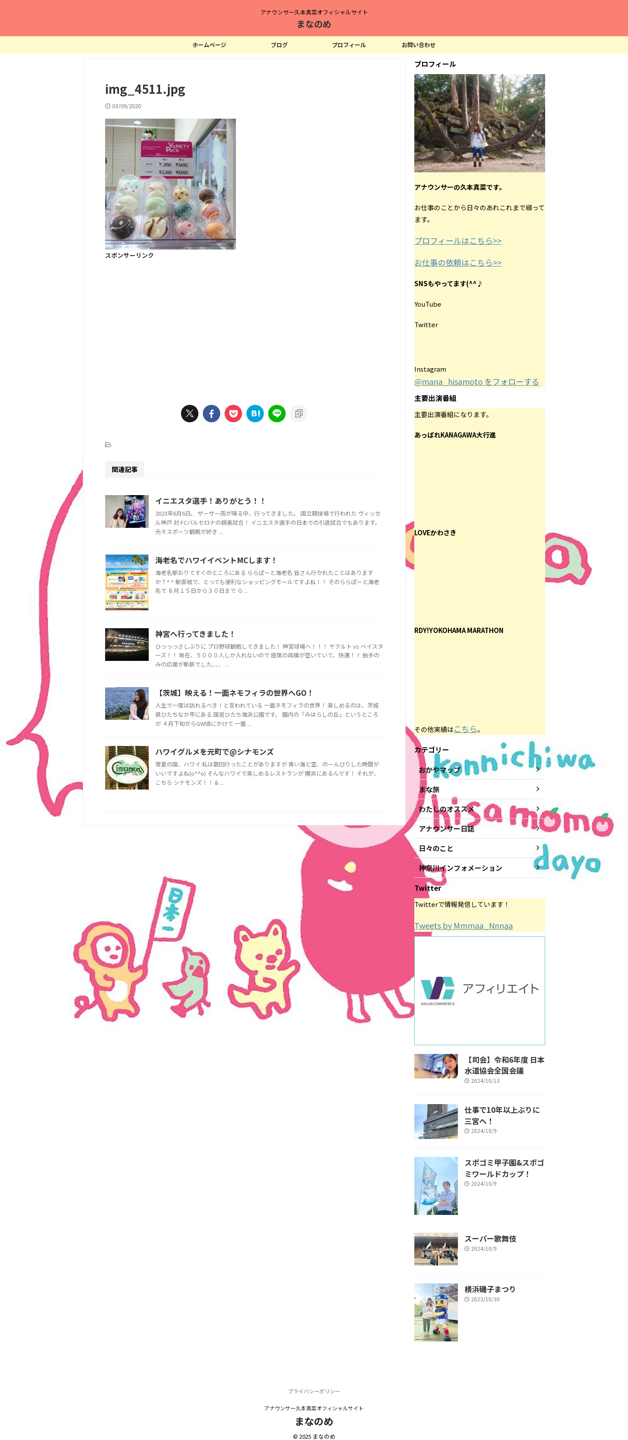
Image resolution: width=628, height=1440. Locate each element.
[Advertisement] (244, 327)
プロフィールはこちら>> (451, 239)
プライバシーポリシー (314, 1381)
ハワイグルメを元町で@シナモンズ (255, 880)
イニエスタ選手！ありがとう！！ (251, 501)
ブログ (279, 45)
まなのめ (314, 23)
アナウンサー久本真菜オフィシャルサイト (314, 1398)
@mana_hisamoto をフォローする (465, 378)
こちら (463, 724)
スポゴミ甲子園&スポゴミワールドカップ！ (503, 1157)
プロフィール (349, 45)
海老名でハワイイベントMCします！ (256, 584)
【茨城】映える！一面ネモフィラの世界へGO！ (273, 797)
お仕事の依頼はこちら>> (451, 260)
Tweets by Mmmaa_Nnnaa (455, 919)
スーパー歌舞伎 (485, 1228)
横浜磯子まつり (485, 1278)
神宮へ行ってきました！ (237, 713)
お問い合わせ (419, 45)
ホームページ (209, 45)
